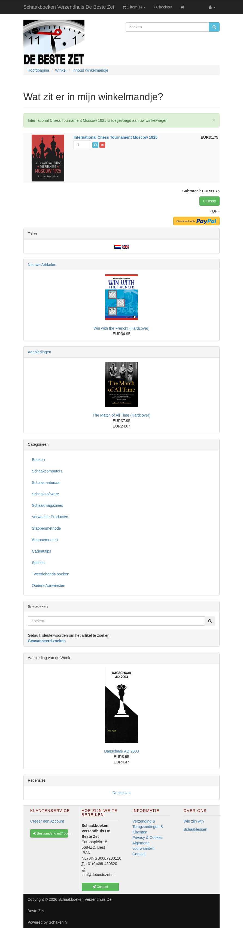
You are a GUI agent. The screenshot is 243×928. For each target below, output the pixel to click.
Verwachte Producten (50, 517)
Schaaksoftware (45, 494)
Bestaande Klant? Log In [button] (50, 833)
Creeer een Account (47, 821)
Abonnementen (45, 540)
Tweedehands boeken (50, 574)
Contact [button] (100, 887)
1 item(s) (133, 7)
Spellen (38, 562)
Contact (138, 854)
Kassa (209, 201)
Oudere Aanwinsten (48, 585)
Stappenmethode (46, 528)
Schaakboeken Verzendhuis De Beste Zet (68, 7)
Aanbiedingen (39, 352)
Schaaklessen (195, 829)
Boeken (38, 459)
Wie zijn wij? (194, 821)
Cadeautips (41, 551)
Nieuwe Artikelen (42, 264)
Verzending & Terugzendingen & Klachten (147, 826)
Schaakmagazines (47, 505)
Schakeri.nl (58, 922)
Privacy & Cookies (147, 837)
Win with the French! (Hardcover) (121, 328)
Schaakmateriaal (46, 482)
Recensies (121, 793)
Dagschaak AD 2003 (121, 751)
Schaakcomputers (47, 471)
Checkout (163, 7)
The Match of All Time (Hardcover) (121, 415)
